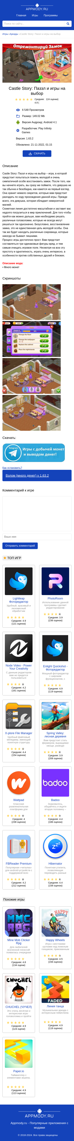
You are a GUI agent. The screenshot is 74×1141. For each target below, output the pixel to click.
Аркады (14, 34)
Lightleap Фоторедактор (18, 600)
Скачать (36, 154)
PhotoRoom (55, 598)
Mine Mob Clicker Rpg (18, 942)
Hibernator (55, 863)
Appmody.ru (37, 6)
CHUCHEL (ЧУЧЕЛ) (19, 1007)
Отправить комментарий (20, 545)
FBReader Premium (19, 863)
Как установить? (12, 467)
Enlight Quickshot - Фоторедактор (55, 668)
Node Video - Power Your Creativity (19, 667)
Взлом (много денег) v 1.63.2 (27, 475)
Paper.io (18, 1071)
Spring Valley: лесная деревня (55, 735)
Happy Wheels (55, 940)
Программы (51, 15)
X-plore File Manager (18, 733)
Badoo (55, 800)
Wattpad (18, 800)
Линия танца (55, 1006)
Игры (35, 15)
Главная (21, 15)
